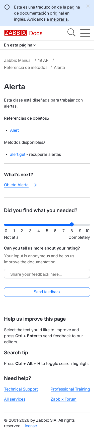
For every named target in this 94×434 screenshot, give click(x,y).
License (30, 425)
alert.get (17, 154)
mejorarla (59, 19)
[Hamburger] (85, 33)
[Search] (71, 33)
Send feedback (47, 292)
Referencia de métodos (25, 67)
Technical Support (21, 389)
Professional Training (70, 389)
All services (14, 399)
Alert (14, 130)
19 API (43, 60)
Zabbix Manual (18, 60)
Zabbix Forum (63, 399)
